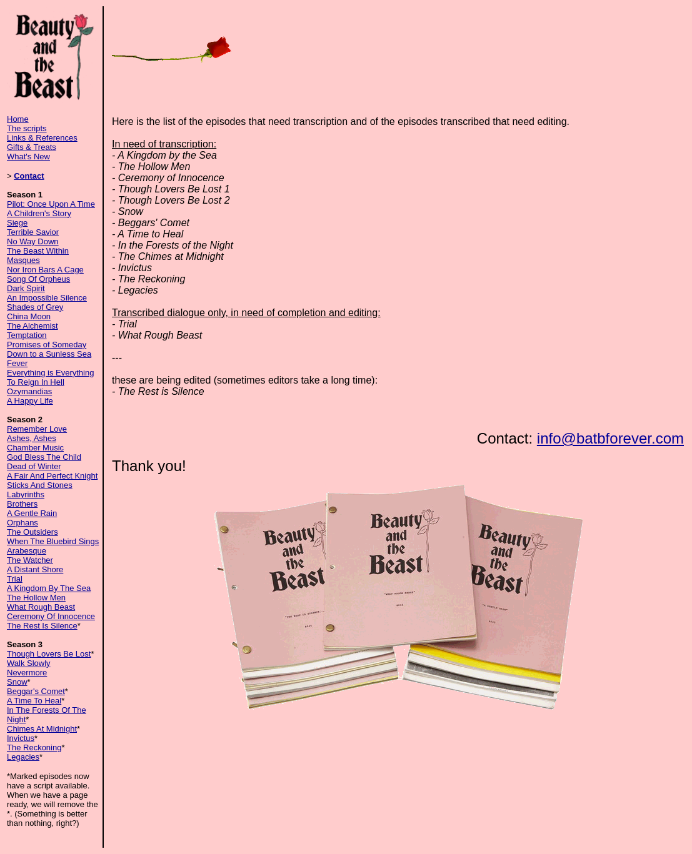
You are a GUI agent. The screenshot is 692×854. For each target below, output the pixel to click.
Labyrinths (25, 494)
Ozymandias (29, 391)
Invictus (20, 738)
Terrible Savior (33, 232)
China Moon (29, 316)
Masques (23, 260)
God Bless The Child (44, 457)
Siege (17, 222)
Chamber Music (35, 447)
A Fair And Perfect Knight (52, 475)
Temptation (27, 335)
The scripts (27, 128)
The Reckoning (34, 747)
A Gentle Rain (32, 513)
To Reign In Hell (35, 382)
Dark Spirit (26, 288)
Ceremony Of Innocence (51, 616)
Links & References (42, 137)
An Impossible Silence (47, 297)
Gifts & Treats (31, 147)
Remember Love (37, 429)
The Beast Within (38, 251)
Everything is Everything (50, 372)
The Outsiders (32, 532)
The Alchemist (32, 325)
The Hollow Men (36, 597)
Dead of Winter (34, 466)
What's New (28, 156)
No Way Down (33, 241)
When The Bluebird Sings (53, 541)
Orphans (22, 522)
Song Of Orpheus (38, 279)
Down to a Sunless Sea (49, 354)
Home (18, 119)
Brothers (22, 504)
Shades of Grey (35, 307)
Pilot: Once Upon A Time (51, 204)
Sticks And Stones (40, 485)
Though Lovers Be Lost (49, 653)
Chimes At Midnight (42, 728)
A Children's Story (39, 213)
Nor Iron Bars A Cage (45, 269)
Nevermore (27, 672)
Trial (15, 578)
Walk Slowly (29, 663)
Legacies (23, 757)
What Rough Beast (41, 607)
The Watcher (30, 560)
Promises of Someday (46, 344)
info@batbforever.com (610, 438)
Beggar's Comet (36, 691)
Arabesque (26, 550)
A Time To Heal (34, 700)
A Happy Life (30, 400)
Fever (17, 363)
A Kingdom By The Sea (49, 588)
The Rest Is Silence (42, 625)
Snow (17, 682)
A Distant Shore (35, 569)
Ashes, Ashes (31, 438)
